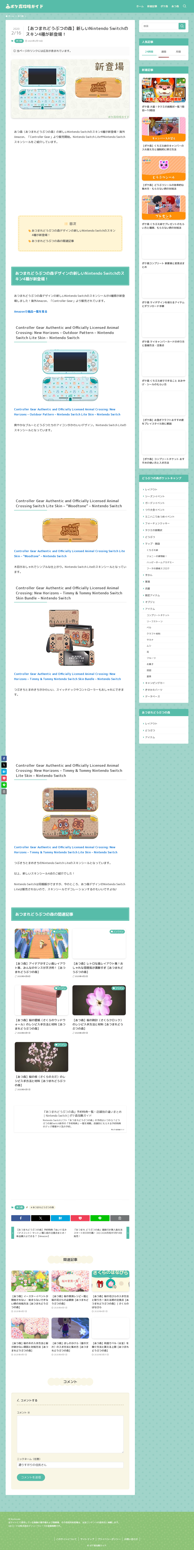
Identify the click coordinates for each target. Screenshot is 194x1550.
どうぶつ (150, 540)
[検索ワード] (164, 26)
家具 (148, 588)
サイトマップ (87, 1539)
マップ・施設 (153, 548)
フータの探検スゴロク (159, 574)
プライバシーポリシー (109, 1539)
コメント (23, 1412)
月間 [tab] (178, 51)
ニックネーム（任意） (29, 1459)
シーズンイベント (155, 497)
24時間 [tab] (149, 51)
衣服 (148, 596)
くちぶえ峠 (153, 555)
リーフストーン (156, 631)
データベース (153, 712)
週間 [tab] (163, 51)
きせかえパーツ (154, 704)
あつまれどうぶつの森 (43, 1207)
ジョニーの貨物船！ (158, 561)
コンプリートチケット (159, 624)
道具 (150, 690)
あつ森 (19, 40)
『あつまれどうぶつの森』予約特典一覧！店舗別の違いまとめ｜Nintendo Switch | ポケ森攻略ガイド (82, 1114)
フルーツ (152, 670)
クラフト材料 (154, 644)
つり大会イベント (155, 511)
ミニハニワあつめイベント (160, 519)
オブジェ (150, 610)
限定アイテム (153, 603)
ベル (150, 638)
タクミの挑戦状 (154, 533)
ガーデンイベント (155, 504)
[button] (20, 1218)
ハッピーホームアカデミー (161, 568)
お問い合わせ (131, 1539)
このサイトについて (66, 1539)
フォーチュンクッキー (158, 526)
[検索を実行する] (182, 26)
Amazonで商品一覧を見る (30, 311)
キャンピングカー (155, 697)
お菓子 (151, 677)
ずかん (149, 581)
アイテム (150, 618)
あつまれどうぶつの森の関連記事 (53, 241)
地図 (150, 684)
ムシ (150, 657)
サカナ (151, 651)
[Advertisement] (70, 180)
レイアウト (152, 489)
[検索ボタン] (184, 6)
